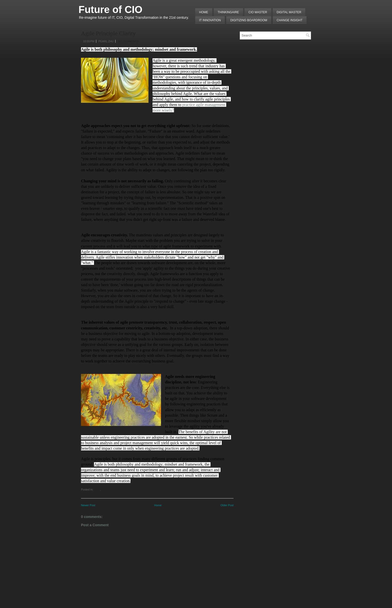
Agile (97, 489)
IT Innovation (210, 20)
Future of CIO (110, 9)
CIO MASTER (257, 12)
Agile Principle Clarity (108, 33)
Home (203, 12)
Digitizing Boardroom (248, 20)
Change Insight (289, 20)
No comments (128, 41)
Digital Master (289, 12)
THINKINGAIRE (228, 12)
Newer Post (88, 505)
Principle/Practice (111, 489)
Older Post (227, 505)
